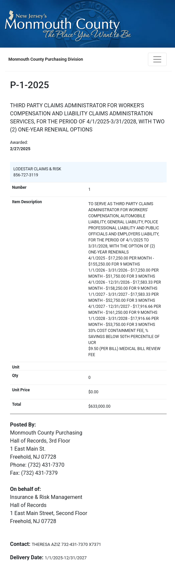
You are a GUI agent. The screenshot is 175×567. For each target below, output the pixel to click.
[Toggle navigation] (157, 59)
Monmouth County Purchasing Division (45, 59)
